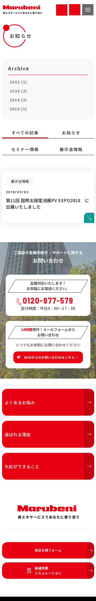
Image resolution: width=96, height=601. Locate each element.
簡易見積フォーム (64, 550)
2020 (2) (18, 90)
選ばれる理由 (49, 434)
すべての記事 (25, 133)
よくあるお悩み (49, 402)
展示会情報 (71, 149)
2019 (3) (18, 99)
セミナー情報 (25, 149)
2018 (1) (18, 108)
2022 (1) (18, 81)
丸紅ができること (49, 466)
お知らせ (71, 133)
